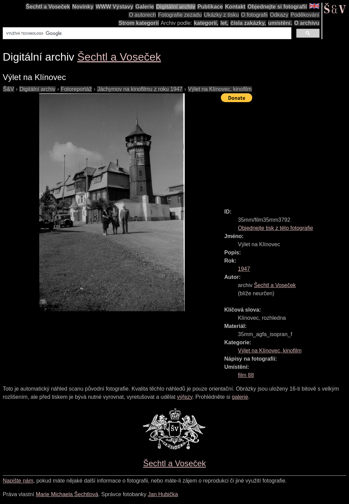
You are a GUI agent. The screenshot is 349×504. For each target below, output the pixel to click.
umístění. (280, 23)
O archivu (306, 23)
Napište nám (18, 481)
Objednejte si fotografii (277, 7)
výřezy (184, 397)
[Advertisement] (285, 152)
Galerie (144, 7)
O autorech (142, 15)
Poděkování (304, 15)
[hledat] (146, 33)
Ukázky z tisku (221, 15)
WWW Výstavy (114, 7)
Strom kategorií (138, 23)
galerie (240, 397)
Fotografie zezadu (180, 15)
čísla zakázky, (248, 23)
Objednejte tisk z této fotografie (275, 228)
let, (224, 23)
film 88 (246, 375)
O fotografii (254, 15)
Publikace (210, 7)
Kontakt (235, 7)
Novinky (82, 7)
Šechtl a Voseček (48, 7)
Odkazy (279, 15)
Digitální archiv (175, 7)
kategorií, (206, 23)
